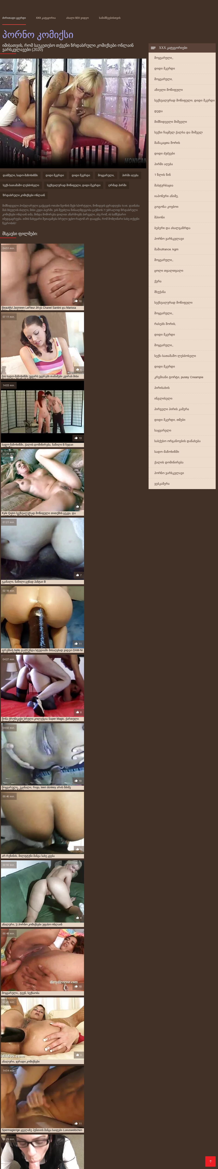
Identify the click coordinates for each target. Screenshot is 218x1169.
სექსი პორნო (124, 1144)
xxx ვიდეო (41, 1129)
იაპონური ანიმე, (166, 196)
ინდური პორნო (148, 1155)
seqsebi (128, 1151)
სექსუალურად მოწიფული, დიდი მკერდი (184, 101)
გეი (15, 1098)
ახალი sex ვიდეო (77, 17)
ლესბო (185, 1108)
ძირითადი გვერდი (14, 17)
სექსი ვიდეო (108, 1129)
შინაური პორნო (16, 1129)
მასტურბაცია (163, 186)
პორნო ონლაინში (51, 1148)
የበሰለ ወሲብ (82, 1140)
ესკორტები (12, 1133)
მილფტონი (70, 1110)
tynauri (7, 1125)
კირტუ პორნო (86, 1108)
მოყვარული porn (158, 1125)
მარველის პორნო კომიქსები (20, 1110)
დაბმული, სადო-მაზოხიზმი (20, 176)
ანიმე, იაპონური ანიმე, (80, 1095)
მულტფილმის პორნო (44, 1133)
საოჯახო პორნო (32, 1155)
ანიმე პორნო (60, 1155)
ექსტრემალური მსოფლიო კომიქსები (26, 1100)
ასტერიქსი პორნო (139, 1095)
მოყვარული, (163, 80)
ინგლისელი (163, 399)
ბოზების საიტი (172, 1133)
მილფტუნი (88, 1110)
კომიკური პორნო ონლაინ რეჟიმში (155, 1108)
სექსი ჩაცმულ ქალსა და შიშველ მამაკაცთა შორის (178, 138)
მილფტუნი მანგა (108, 1110)
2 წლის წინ (27, 1095)
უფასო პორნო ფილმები (69, 1159)
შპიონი (159, 218)
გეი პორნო (50, 1140)
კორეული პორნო (171, 1122)
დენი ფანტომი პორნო (171, 1098)
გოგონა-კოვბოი (166, 207)
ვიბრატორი (60, 1100)
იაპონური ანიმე (187, 1103)
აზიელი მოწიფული (168, 90)
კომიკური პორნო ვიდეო (114, 1108)
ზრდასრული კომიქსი (142, 1103)
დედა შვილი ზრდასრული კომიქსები (130, 1098)
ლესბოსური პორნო (107, 1133)
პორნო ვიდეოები (31, 1125)
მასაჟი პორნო (26, 1140)
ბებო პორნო (184, 1151)
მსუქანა (160, 292)
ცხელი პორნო (58, 1144)
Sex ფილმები (113, 1148)
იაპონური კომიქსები (165, 1105)
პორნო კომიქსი (106, 1159)
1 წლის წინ (162, 175)
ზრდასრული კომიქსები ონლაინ (24, 196)
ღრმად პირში (117, 186)
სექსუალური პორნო (66, 1125)
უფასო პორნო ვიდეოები (24, 1122)
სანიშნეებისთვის (110, 17)
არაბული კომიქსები (111, 1095)
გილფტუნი (96, 1098)
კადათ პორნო (42, 1108)
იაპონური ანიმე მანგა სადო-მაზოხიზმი (45, 1105)
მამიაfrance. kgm (166, 250)
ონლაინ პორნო (197, 1129)
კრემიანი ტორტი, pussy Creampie (178, 378)
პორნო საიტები (89, 1122)
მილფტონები (51, 1110)
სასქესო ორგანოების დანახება (177, 441)
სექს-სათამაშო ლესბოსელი (175, 356)
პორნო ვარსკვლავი (169, 239)
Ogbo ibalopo (104, 1140)
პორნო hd (101, 1136)
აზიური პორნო (87, 1155)
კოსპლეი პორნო (137, 1159)
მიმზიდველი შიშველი (170, 122)
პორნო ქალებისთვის (173, 1159)
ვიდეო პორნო (30, 1144)
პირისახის (162, 388)
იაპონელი (166, 1103)
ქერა (158, 282)
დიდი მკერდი (164, 69)
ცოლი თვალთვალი (168, 271)
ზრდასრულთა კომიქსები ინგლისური (95, 1100)
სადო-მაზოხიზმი (166, 452)
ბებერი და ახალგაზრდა (172, 228)
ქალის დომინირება (169, 463)
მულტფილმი (171, 1110)
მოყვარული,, (163, 58)
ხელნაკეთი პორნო (154, 1151)
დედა (158, 111)
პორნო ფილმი (177, 1155)
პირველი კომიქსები (102, 1113)
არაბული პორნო (32, 1162)
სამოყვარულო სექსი (170, 1140)
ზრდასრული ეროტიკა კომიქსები (60, 1103)
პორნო (82, 1151)
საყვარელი (162, 431)
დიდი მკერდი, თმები (169, 420)
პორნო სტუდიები (84, 1148)
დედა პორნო (76, 1133)
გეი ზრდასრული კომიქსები (38, 1098)
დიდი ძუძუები (164, 154)
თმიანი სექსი (123, 1136)
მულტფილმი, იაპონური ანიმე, (38, 1113)
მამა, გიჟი (200, 1108)
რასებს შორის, (165, 324)
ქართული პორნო (29, 1151)
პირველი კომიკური (73, 1113)
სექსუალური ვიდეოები (41, 1136)
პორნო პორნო (76, 1136)
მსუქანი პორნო (134, 1129)
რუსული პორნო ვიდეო (189, 1144)
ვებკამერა (162, 484)
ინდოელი (22, 1108)
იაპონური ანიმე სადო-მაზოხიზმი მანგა (98, 1105)
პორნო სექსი (148, 1136)
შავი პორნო (200, 1122)
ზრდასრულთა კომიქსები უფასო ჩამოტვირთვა (152, 1100)
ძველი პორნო (65, 1129)
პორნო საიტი (117, 1122)
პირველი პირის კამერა (171, 410)
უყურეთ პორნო (100, 1125)
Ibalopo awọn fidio (142, 1133)
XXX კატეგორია (46, 17)
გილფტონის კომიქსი (73, 1098)
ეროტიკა (87, 1129)
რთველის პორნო (117, 1155)
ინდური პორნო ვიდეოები (174, 1148)
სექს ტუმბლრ (142, 1122)
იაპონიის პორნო (152, 1144)
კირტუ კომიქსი (63, 1108)
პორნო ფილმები (190, 1125)
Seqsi (67, 1140)
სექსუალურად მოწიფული (173, 303)
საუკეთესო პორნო (133, 1140)
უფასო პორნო (60, 1122)
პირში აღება (163, 165)
